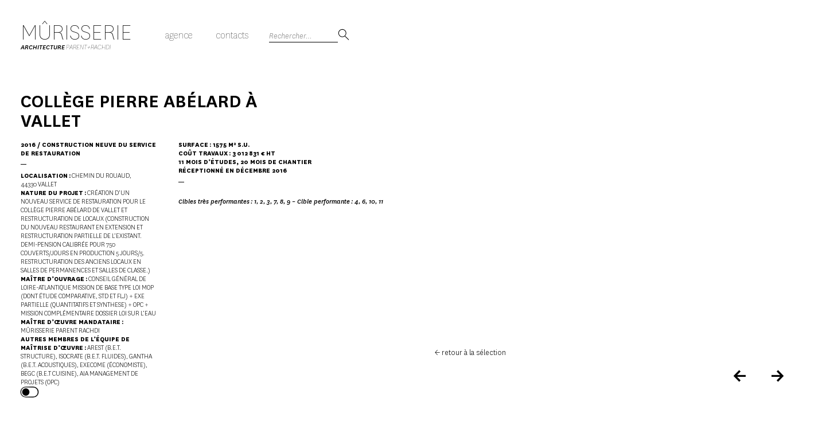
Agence (179, 35)
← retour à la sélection (470, 352)
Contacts (232, 35)
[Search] (303, 36)
